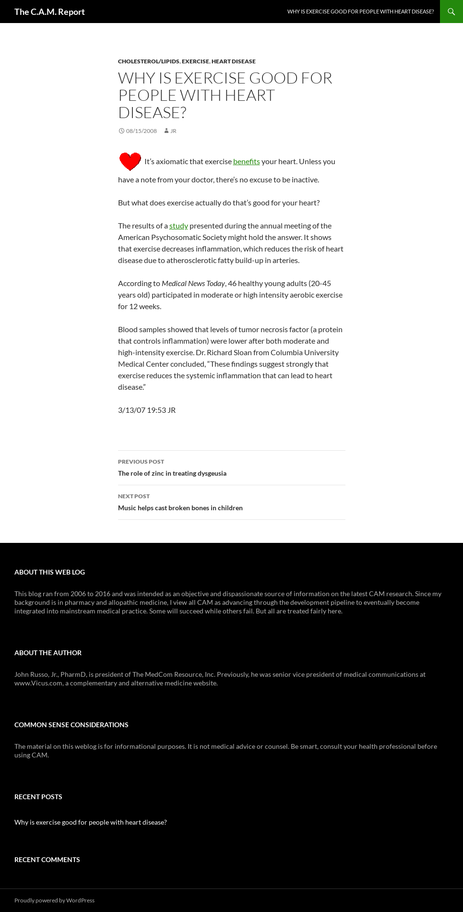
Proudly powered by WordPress (54, 900)
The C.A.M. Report (49, 11)
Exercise (195, 61)
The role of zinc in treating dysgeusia (231, 466)
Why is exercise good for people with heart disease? (360, 11)
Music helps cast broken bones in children (231, 501)
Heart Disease (234, 61)
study (178, 225)
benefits (246, 161)
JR (173, 130)
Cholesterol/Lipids (148, 61)
